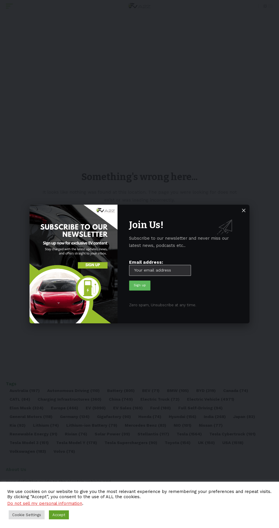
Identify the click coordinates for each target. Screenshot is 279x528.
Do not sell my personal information (44, 503)
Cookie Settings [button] (26, 515)
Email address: (160, 267)
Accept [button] (58, 515)
